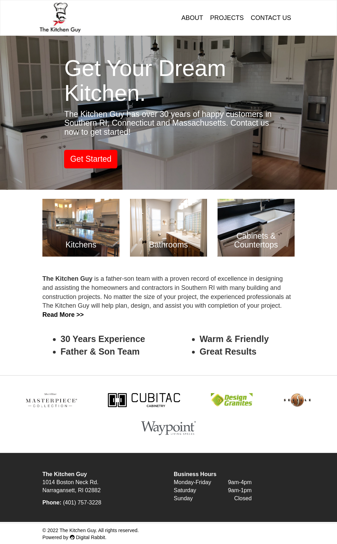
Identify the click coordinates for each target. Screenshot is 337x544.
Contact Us (271, 17)
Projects (227, 17)
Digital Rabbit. (88, 537)
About (192, 17)
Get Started (90, 158)
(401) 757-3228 (82, 502)
